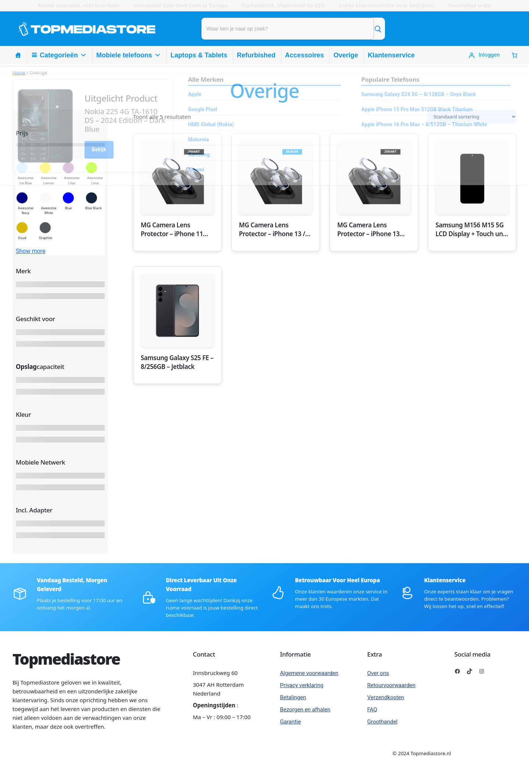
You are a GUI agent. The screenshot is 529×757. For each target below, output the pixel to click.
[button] (25, 173)
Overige (346, 55)
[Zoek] (377, 28)
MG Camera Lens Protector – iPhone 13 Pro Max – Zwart (368, 229)
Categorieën (63, 55)
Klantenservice (391, 55)
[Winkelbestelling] (472, 117)
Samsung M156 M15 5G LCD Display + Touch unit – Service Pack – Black (471, 229)
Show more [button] (31, 251)
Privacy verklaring (301, 685)
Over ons (378, 673)
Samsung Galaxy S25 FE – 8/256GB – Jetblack (177, 362)
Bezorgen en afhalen (305, 710)
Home (18, 72)
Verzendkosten (385, 697)
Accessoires (304, 55)
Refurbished (256, 55)
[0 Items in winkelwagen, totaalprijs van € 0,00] (514, 55)
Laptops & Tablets (198, 55)
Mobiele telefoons (128, 55)
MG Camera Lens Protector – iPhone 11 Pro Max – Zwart (172, 229)
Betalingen (293, 697)
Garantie (290, 722)
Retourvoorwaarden (391, 685)
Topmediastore (66, 658)
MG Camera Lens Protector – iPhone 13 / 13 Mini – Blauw (272, 229)
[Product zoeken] (287, 29)
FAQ (372, 710)
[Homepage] (18, 55)
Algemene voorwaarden (309, 673)
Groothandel (382, 722)
